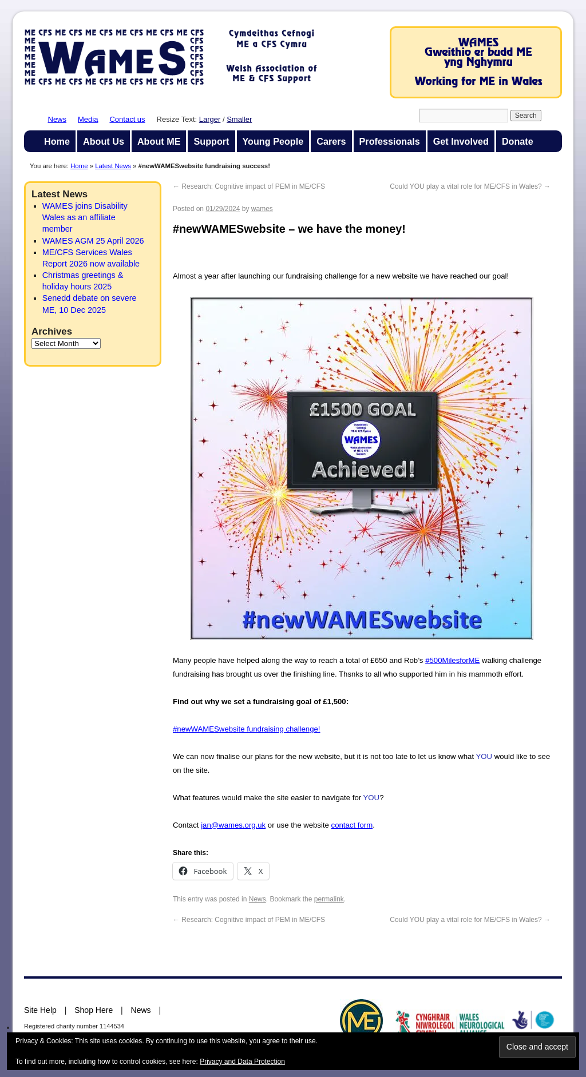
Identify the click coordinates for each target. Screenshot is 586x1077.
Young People (273, 141)
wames (262, 209)
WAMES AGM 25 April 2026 (93, 240)
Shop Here (93, 1010)
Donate (517, 141)
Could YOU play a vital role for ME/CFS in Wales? (470, 186)
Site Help (40, 1010)
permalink (329, 899)
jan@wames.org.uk (233, 825)
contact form (352, 825)
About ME (159, 141)
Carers (331, 141)
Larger (210, 119)
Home (57, 141)
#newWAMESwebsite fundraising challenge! (246, 729)
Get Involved (461, 141)
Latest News (113, 165)
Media (88, 119)
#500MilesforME (452, 660)
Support (211, 141)
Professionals (389, 141)
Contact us (127, 119)
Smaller (239, 119)
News (57, 119)
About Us (103, 141)
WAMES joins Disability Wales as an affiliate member (85, 217)
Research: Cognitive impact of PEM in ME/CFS (249, 186)
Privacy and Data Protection (242, 1062)
